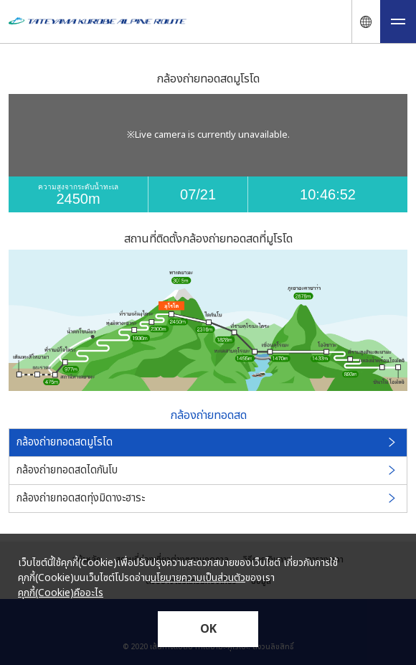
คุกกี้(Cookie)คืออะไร (60, 592)
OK (208, 629)
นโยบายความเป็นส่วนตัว (198, 577)
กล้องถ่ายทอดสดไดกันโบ (207, 470)
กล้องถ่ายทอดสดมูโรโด (207, 442)
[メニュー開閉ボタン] (398, 21)
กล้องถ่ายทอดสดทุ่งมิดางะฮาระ (207, 498)
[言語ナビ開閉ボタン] (365, 21)
